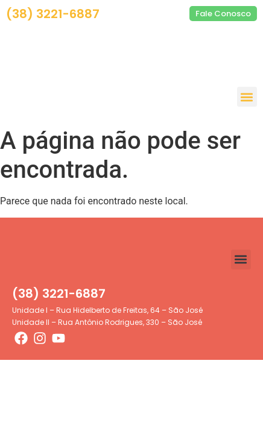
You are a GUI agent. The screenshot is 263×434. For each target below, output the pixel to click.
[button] (247, 97)
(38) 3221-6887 (53, 13)
